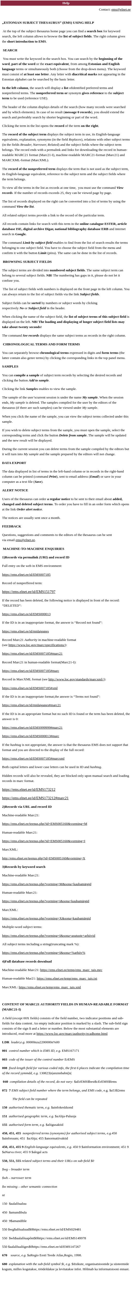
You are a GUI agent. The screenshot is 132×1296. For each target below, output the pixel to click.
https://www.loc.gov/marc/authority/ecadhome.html (72, 1034)
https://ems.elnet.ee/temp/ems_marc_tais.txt (67, 978)
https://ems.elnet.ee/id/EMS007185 (26, 574)
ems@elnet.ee (121, 9)
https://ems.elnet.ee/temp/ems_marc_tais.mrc (71, 970)
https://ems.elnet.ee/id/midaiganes (25, 631)
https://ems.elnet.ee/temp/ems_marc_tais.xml (50, 987)
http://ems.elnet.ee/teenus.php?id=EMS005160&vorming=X (43, 858)
